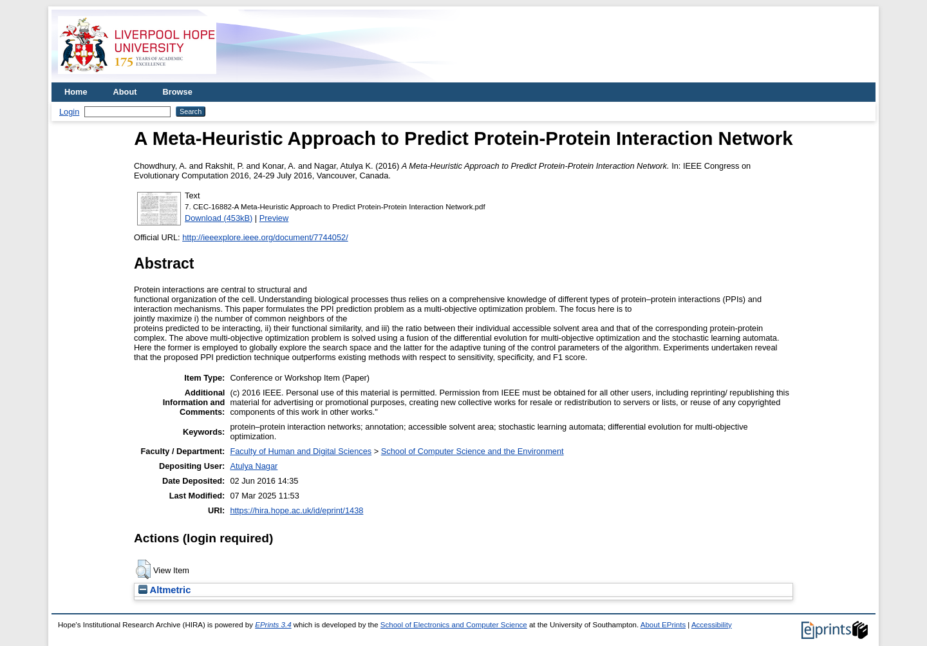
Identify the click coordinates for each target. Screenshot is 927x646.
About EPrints (663, 625)
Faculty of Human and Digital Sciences (300, 451)
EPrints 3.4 (273, 625)
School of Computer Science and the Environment (472, 451)
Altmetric (164, 590)
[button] (143, 569)
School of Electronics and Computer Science (453, 625)
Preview (274, 218)
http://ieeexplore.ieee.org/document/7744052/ (265, 237)
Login (69, 112)
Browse (177, 92)
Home (76, 92)
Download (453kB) (218, 218)
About (125, 92)
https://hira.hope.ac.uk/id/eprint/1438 (296, 510)
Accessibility (711, 625)
